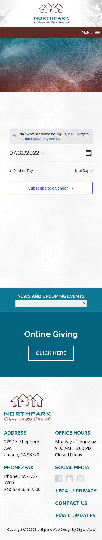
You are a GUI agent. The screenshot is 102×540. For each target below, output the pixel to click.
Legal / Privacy (76, 490)
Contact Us (71, 503)
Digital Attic (85, 529)
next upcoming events (42, 139)
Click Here (51, 353)
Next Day (83, 171)
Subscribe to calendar (48, 188)
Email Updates (75, 515)
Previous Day (21, 171)
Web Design (62, 529)
